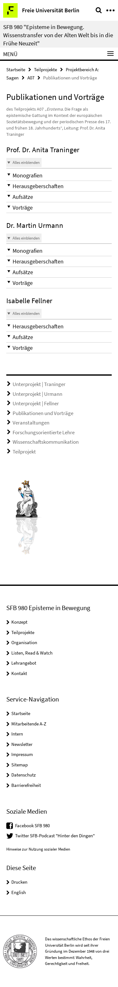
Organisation (24, 642)
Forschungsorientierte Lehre (44, 432)
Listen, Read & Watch (32, 653)
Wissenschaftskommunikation (46, 441)
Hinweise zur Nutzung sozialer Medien (38, 849)
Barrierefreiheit (26, 785)
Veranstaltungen (31, 422)
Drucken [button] (19, 882)
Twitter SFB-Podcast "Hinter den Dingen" (55, 836)
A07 (30, 78)
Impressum (22, 754)
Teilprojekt (24, 451)
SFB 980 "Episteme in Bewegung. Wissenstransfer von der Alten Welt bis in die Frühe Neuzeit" (58, 35)
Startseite (15, 69)
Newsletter (21, 744)
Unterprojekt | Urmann (37, 393)
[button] (59, 175)
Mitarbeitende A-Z (28, 724)
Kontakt (19, 673)
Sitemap (19, 765)
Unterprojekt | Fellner (36, 403)
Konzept (19, 622)
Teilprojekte (45, 69)
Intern (17, 734)
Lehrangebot (23, 663)
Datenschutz (23, 775)
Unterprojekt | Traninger (39, 384)
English (18, 892)
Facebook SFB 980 (32, 825)
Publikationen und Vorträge (43, 413)
